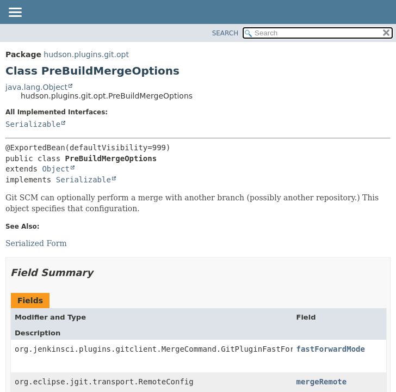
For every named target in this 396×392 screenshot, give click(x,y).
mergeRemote (321, 381)
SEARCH (225, 33)
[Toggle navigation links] (14, 13)
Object (56, 168)
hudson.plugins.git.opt (86, 54)
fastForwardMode (330, 349)
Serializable (32, 124)
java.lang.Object (36, 87)
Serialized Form (36, 243)
